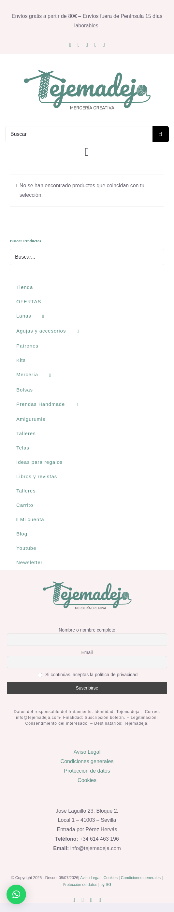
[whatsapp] (95, 45)
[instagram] (70, 45)
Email (87, 652)
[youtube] (87, 45)
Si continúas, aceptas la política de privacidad (88, 674)
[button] (16, 894)
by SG (105, 884)
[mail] (79, 45)
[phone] (104, 45)
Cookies (87, 780)
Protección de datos (87, 771)
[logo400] (87, 69)
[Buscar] (78, 134)
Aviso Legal (87, 752)
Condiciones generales (87, 761)
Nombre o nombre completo (87, 630)
